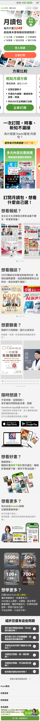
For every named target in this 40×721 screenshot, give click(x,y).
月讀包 (24, 3)
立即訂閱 (20, 55)
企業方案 (28, 8)
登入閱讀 (20, 48)
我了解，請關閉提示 (20, 718)
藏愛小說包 (12, 8)
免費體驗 (35, 8)
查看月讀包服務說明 (18, 678)
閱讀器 (30, 3)
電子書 (19, 3)
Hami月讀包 (4, 8)
